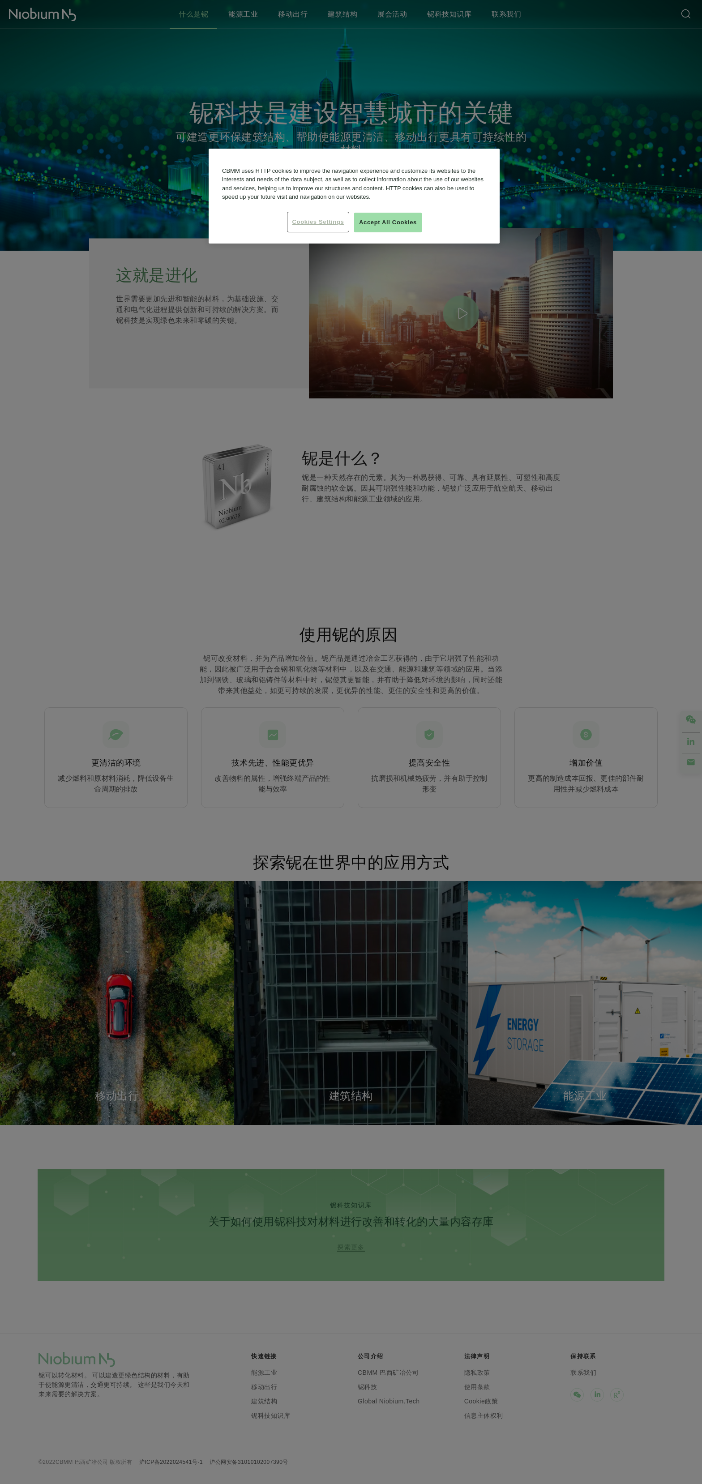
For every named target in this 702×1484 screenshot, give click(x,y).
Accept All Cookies (388, 222)
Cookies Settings (318, 221)
